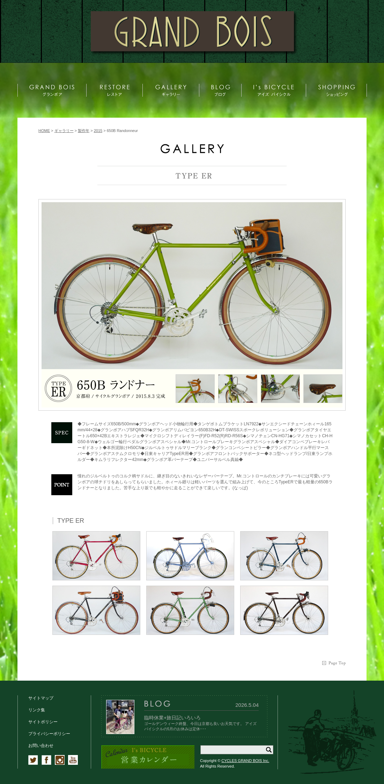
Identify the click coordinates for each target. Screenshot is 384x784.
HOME (44, 131)
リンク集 (36, 710)
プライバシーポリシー (49, 733)
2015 (98, 131)
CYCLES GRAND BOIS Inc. (245, 761)
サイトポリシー (43, 721)
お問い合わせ (40, 745)
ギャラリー (64, 131)
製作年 (83, 131)
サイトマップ (40, 698)
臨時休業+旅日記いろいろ (172, 717)
